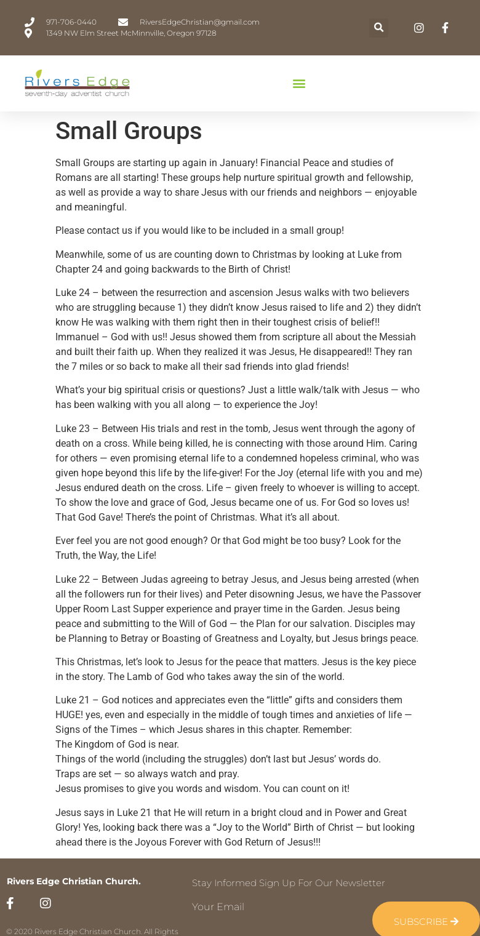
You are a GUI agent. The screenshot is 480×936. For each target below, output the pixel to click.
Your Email (218, 907)
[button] (378, 28)
